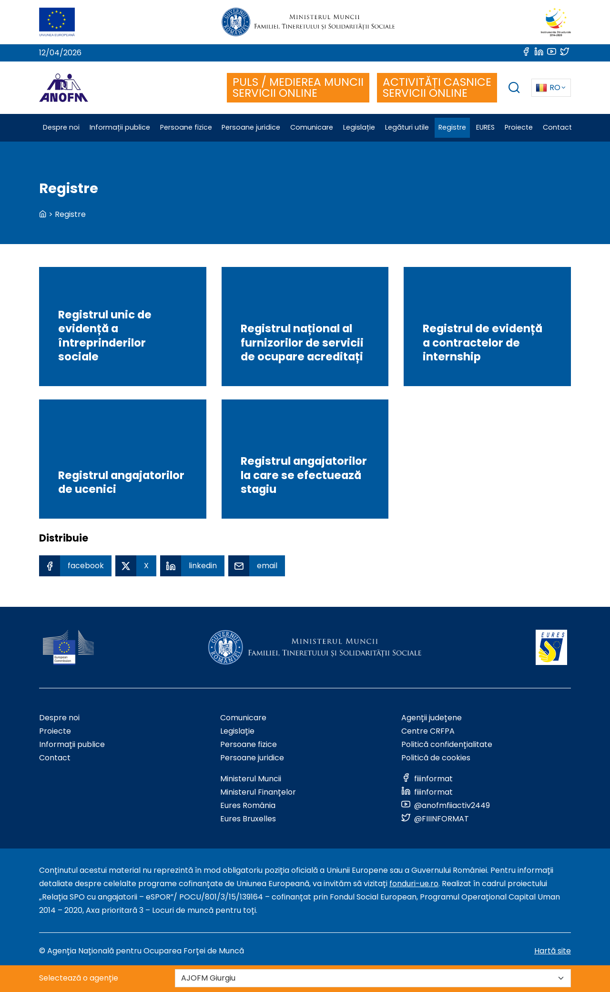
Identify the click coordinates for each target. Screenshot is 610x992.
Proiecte (55, 731)
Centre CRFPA (428, 731)
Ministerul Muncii (250, 778)
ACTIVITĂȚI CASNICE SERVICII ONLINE (437, 87)
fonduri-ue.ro (413, 883)
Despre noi (59, 717)
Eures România (247, 805)
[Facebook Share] (75, 565)
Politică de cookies (435, 757)
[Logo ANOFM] (63, 87)
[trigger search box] (514, 89)
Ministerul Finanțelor (258, 792)
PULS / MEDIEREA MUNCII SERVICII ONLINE (298, 87)
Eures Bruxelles (248, 818)
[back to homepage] (43, 214)
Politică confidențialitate (446, 744)
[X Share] (135, 565)
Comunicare (243, 717)
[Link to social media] (526, 52)
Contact (55, 757)
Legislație (237, 731)
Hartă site (552, 950)
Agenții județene (431, 717)
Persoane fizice (248, 744)
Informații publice (72, 744)
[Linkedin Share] (192, 565)
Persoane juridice (252, 757)
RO (548, 87)
